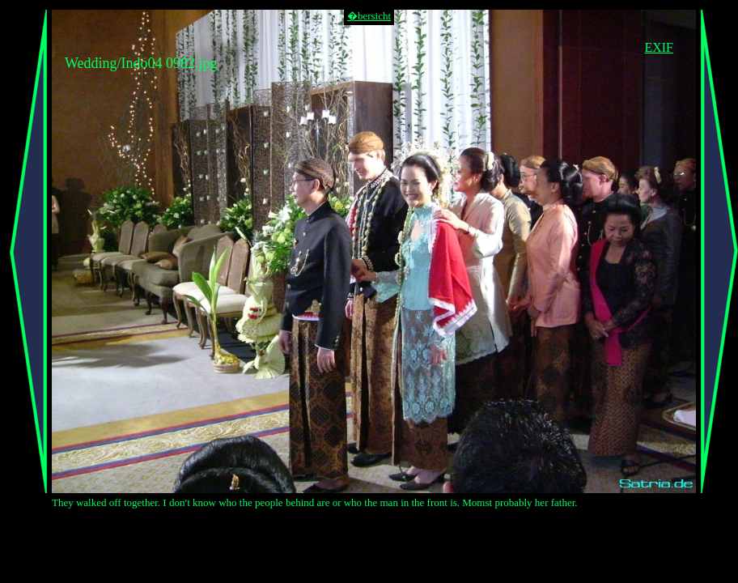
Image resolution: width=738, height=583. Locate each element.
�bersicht (369, 16)
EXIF (658, 47)
